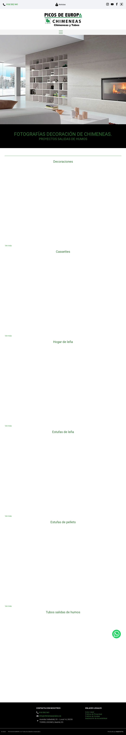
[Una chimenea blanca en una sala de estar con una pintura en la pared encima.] (102, 585)
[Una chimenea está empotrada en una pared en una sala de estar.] (63, 405)
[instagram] (108, 4)
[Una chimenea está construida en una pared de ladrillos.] (24, 315)
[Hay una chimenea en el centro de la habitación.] (102, 315)
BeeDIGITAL (119, 731)
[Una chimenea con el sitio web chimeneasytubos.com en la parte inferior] (63, 225)
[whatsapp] (116, 726)
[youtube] (112, 4)
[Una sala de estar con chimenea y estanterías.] (63, 315)
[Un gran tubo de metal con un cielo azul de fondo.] (24, 637)
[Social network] (121, 4)
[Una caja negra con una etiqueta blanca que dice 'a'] (24, 547)
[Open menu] (61, 32)
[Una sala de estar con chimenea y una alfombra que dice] (24, 276)
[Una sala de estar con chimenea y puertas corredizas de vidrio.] (102, 186)
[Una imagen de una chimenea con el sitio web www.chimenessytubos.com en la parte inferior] (24, 186)
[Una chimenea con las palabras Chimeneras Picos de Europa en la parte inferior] (102, 495)
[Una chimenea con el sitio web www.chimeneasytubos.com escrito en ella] (63, 585)
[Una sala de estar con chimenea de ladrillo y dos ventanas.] (102, 367)
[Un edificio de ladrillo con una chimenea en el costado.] (63, 675)
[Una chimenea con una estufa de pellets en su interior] (102, 547)
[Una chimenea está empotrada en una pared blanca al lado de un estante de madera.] (63, 367)
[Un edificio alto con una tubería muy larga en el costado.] (63, 637)
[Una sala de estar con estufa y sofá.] (63, 547)
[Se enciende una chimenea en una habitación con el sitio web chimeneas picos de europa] (102, 457)
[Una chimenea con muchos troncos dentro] (24, 457)
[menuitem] (90, 712)
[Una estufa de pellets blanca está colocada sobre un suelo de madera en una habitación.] (24, 585)
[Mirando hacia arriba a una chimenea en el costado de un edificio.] (24, 675)
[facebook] (117, 4)
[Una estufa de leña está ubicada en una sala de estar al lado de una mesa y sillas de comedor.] (24, 495)
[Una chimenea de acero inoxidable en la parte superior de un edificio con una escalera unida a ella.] (102, 675)
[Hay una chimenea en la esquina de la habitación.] (24, 225)
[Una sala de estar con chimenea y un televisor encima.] (24, 405)
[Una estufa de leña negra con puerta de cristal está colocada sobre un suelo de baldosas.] (63, 457)
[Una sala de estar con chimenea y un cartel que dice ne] (102, 276)
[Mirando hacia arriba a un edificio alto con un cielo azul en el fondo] (102, 637)
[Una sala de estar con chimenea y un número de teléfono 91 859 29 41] (63, 186)
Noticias (62, 4)
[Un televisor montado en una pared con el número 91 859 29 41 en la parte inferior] (102, 405)
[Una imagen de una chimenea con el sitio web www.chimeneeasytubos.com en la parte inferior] (102, 225)
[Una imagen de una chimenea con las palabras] (63, 495)
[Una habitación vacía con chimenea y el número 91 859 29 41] (24, 367)
